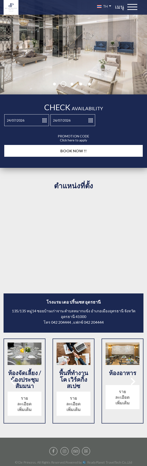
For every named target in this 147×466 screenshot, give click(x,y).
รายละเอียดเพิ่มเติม (24, 403)
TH (104, 6)
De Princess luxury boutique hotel (13, 7)
